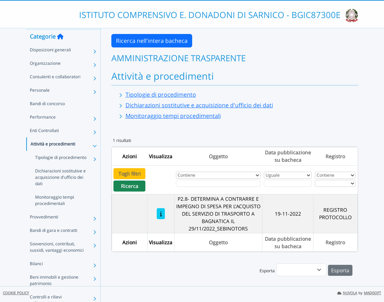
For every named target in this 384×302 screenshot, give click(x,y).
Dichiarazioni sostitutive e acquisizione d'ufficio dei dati (60, 190)
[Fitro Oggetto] (218, 183)
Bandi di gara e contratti (53, 244)
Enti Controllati (44, 144)
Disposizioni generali (50, 63)
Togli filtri (129, 173)
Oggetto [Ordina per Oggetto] (218, 156)
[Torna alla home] (60, 50)
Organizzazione (45, 77)
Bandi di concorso (47, 117)
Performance (43, 130)
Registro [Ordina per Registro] (335, 156)
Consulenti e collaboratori (55, 90)
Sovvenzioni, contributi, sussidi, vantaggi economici (57, 260)
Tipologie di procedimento (61, 171)
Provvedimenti (44, 230)
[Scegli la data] (287, 183)
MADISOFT (372, 293)
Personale (40, 104)
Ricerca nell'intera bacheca (152, 41)
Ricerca (129, 186)
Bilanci (36, 277)
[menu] (301, 269)
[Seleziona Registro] (335, 183)
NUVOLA (347, 293)
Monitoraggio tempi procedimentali (54, 213)
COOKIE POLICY (16, 293)
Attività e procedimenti (52, 157)
